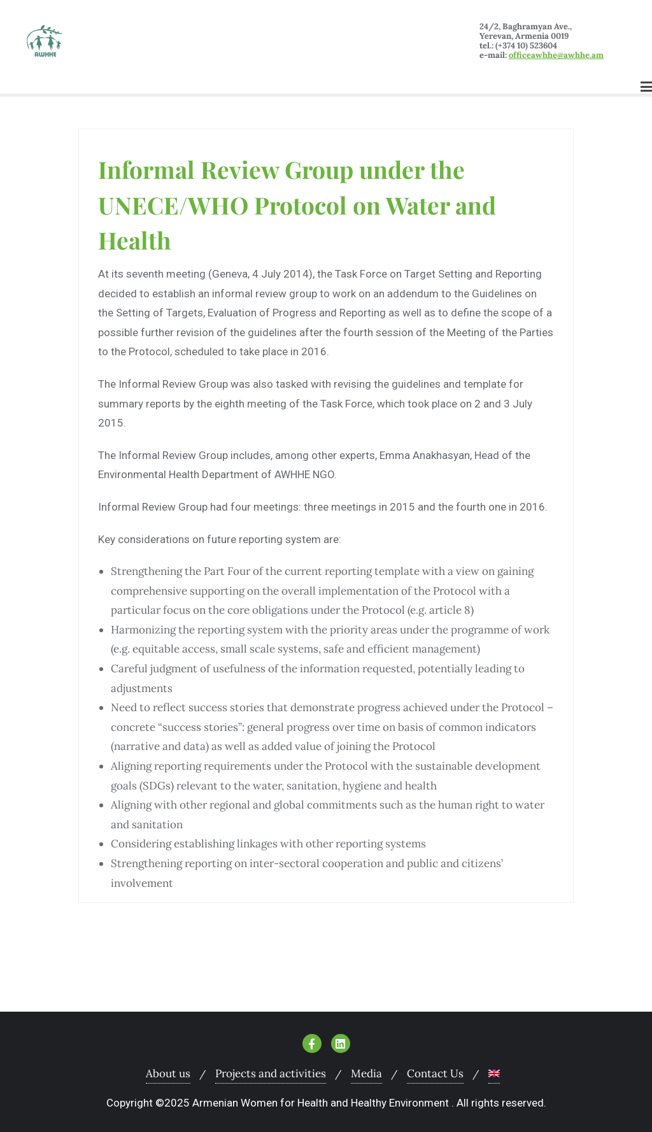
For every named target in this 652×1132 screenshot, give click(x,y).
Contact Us (435, 1073)
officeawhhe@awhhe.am (556, 55)
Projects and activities (270, 1073)
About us (168, 1073)
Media (366, 1073)
